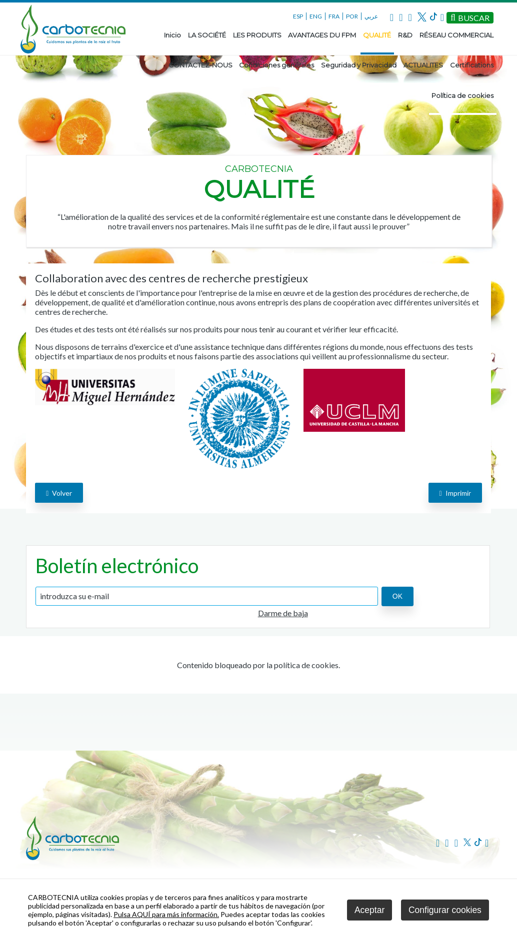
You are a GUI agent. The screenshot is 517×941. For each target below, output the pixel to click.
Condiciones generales (276, 65)
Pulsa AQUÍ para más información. (166, 914)
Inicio (172, 35)
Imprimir (455, 493)
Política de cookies (463, 95)
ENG (316, 16)
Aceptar (369, 910)
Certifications (472, 65)
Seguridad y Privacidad (358, 65)
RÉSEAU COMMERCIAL (457, 35)
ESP (298, 16)
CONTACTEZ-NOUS (200, 65)
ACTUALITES (423, 65)
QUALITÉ (377, 35)
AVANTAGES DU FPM (322, 35)
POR (352, 16)
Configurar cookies (445, 910)
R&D (405, 35)
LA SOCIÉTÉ (207, 35)
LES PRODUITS (257, 35)
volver (59, 493)
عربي (371, 16)
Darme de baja (283, 613)
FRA (334, 16)
